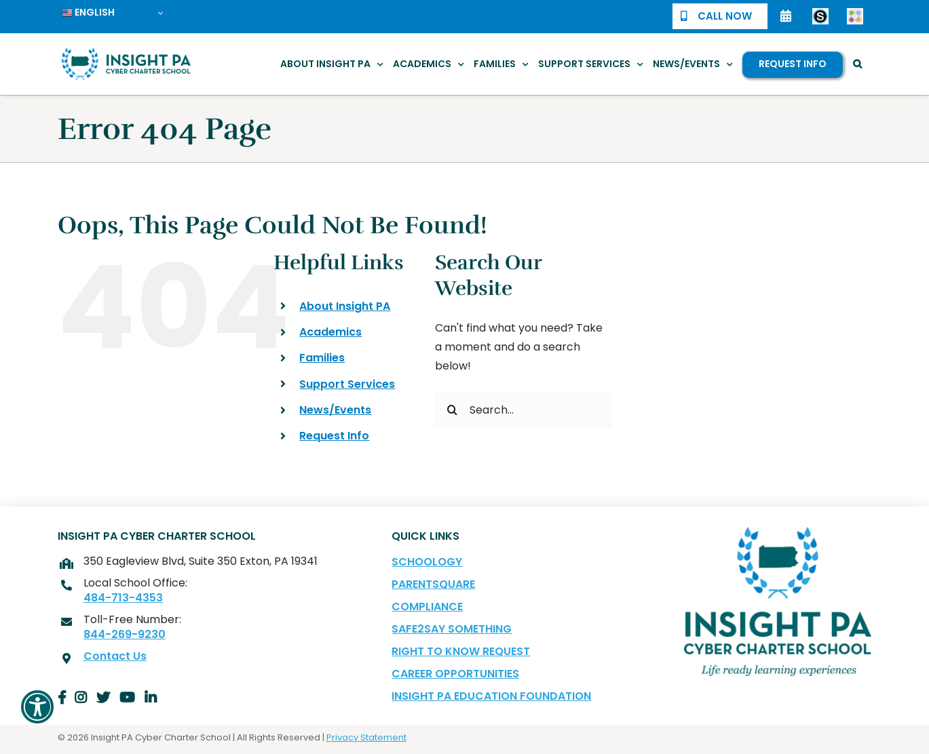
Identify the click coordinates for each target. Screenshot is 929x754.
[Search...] (523, 409)
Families (322, 357)
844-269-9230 (124, 634)
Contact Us (115, 656)
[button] (857, 63)
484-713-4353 (123, 598)
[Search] (452, 409)
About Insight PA (344, 306)
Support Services (347, 384)
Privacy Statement (366, 737)
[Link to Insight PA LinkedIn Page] (151, 698)
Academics (330, 332)
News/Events (335, 410)
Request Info (334, 435)
